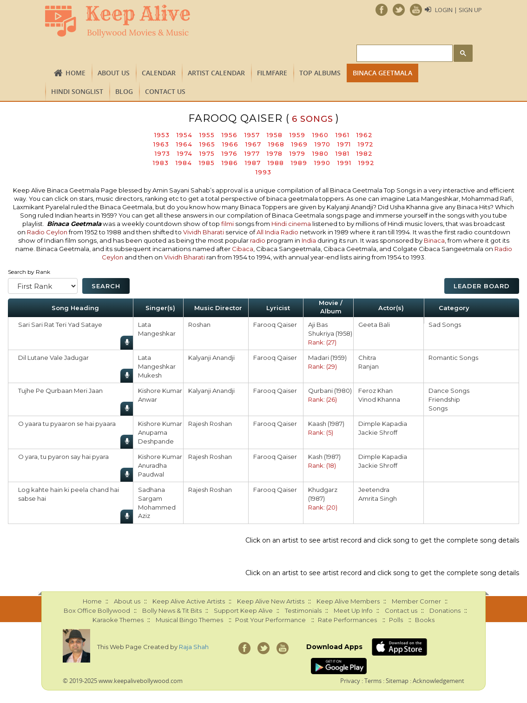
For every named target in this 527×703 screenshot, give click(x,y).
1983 (161, 162)
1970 (322, 144)
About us (114, 72)
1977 (252, 153)
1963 (161, 144)
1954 (184, 135)
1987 (253, 162)
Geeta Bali (374, 324)
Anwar (147, 399)
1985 (207, 162)
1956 (229, 135)
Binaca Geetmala (382, 72)
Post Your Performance (270, 619)
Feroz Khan (375, 390)
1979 (297, 153)
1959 (297, 135)
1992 (366, 162)
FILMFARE (272, 72)
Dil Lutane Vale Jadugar (53, 357)
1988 (276, 162)
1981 (342, 153)
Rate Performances (347, 619)
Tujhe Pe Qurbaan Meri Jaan (60, 390)
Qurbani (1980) (330, 390)
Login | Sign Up (458, 10)
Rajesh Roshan (210, 423)
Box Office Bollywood (97, 610)
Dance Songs (448, 390)
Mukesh (150, 375)
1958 (275, 135)
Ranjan (368, 366)
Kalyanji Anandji (211, 357)
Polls (396, 619)
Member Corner (416, 601)
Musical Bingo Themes (189, 619)
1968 (276, 144)
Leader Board (482, 286)
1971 (344, 144)
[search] (403, 53)
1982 (364, 153)
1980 (320, 153)
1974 (184, 153)
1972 (366, 144)
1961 (342, 135)
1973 (162, 153)
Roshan (199, 324)
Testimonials (303, 610)
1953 (162, 135)
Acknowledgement (438, 680)
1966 (230, 144)
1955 (207, 135)
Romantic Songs (453, 357)
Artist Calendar (216, 72)
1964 (184, 144)
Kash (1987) (324, 456)
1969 (299, 144)
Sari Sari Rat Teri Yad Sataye (60, 324)
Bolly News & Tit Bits (172, 610)
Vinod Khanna (379, 399)
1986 (230, 162)
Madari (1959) (327, 357)
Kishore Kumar (160, 390)
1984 (184, 162)
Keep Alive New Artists (270, 601)
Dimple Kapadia (382, 423)
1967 (253, 144)
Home (76, 72)
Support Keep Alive (243, 610)
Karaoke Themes (118, 619)
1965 (207, 144)
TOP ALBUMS (320, 72)
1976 (229, 153)
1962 (364, 135)
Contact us (165, 91)
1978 (275, 153)
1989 (299, 162)
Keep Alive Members (348, 601)
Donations (445, 610)
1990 (322, 162)
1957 (252, 135)
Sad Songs (444, 324)
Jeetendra (373, 489)
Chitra (367, 357)
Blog (124, 91)
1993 (263, 172)
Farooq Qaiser (275, 324)
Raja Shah (194, 646)
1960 (320, 135)
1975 (207, 153)
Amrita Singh (377, 498)
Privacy (350, 680)
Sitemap (397, 680)
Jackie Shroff (377, 432)
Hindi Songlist (77, 91)
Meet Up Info (353, 610)
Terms (373, 680)
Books (425, 619)
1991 (344, 162)
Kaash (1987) (326, 423)
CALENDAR (159, 72)
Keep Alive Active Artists (188, 601)
